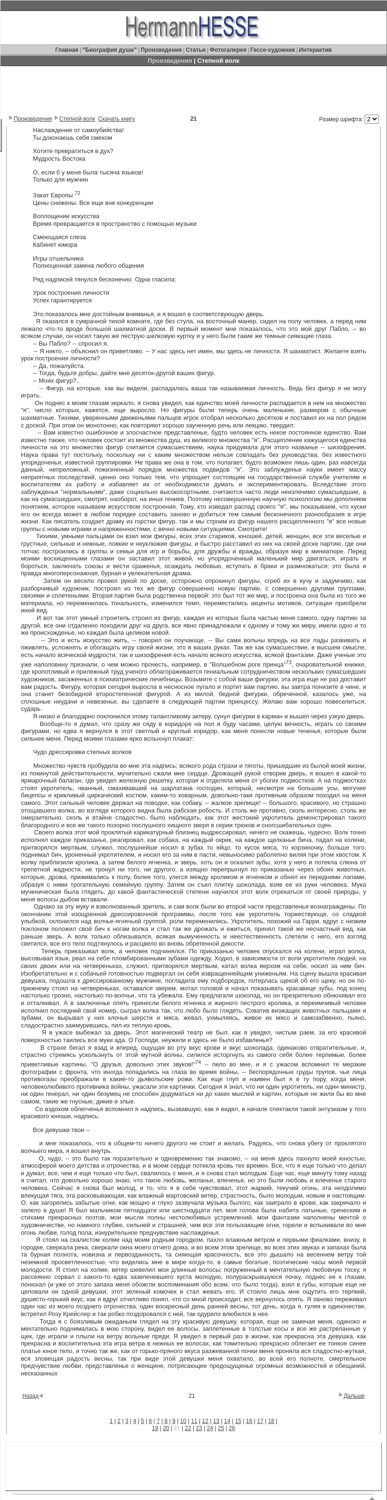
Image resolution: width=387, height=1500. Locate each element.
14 (227, 1421)
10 (183, 1421)
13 (216, 1421)
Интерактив (315, 50)
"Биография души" (110, 50)
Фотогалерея (228, 50)
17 (260, 1421)
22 (188, 1428)
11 (194, 1421)
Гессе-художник (272, 50)
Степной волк (77, 119)
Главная (67, 50)
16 (249, 1421)
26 (232, 1428)
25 (221, 1428)
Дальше (354, 1396)
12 (205, 1421)
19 (155, 1428)
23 (199, 1428)
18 (271, 1421)
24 (210, 1428)
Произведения (161, 50)
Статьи (196, 50)
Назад (30, 1396)
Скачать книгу (116, 119)
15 (238, 1421)
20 (166, 1428)
